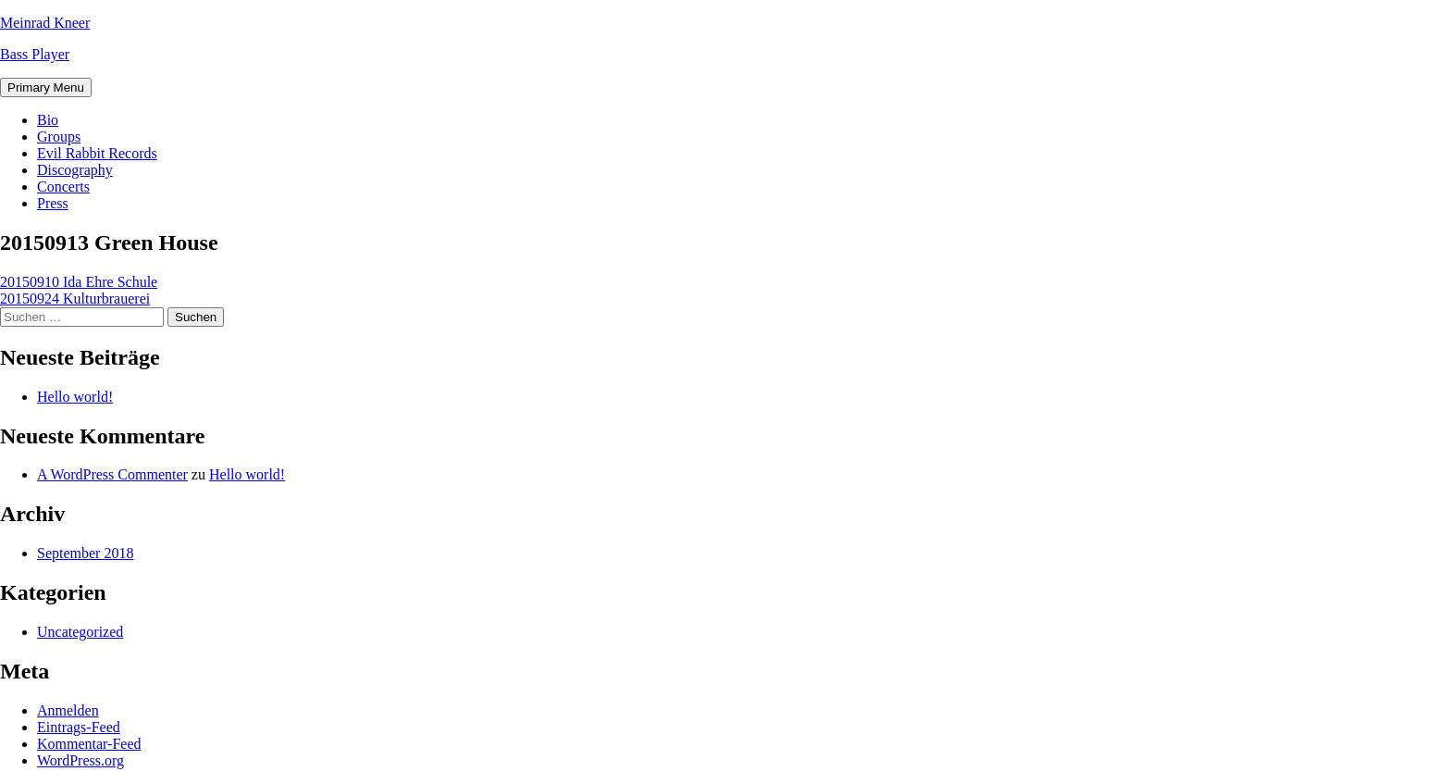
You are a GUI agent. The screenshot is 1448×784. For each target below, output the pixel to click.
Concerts (63, 186)
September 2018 (85, 553)
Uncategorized (80, 632)
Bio (47, 120)
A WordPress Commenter (112, 474)
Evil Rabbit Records (97, 153)
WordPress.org (80, 760)
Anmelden (68, 710)
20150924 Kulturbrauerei (75, 298)
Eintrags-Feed (78, 727)
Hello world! (75, 396)
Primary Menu (45, 87)
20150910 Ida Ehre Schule (78, 282)
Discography (75, 170)
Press (52, 203)
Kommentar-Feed (89, 744)
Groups (58, 136)
